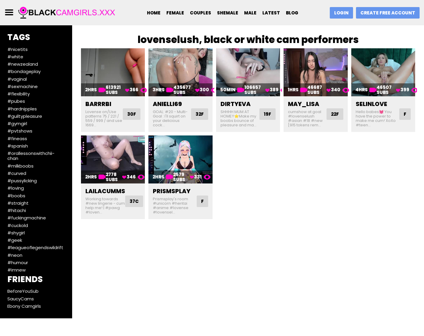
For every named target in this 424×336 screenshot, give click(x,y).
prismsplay (172, 191)
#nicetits (17, 49)
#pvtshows (19, 131)
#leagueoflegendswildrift (35, 247)
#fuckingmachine (26, 218)
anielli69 (167, 104)
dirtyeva (236, 104)
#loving (15, 188)
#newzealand (22, 64)
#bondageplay (24, 71)
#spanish (17, 146)
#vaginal (17, 79)
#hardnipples (22, 109)
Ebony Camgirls (24, 306)
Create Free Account (387, 13)
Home (153, 13)
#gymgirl (17, 123)
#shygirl (16, 233)
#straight (18, 203)
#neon (14, 255)
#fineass (17, 138)
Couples (200, 13)
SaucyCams (20, 299)
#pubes (16, 101)
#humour (17, 262)
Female (175, 13)
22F (335, 114)
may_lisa (303, 104)
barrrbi (98, 104)
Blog (292, 13)
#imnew (16, 270)
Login (341, 13)
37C (134, 201)
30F (131, 114)
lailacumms (105, 191)
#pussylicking (22, 181)
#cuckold (17, 225)
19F (267, 114)
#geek (14, 240)
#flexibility (18, 94)
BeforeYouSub (23, 291)
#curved (16, 173)
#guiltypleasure (24, 116)
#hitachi (16, 210)
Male (250, 13)
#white (15, 57)
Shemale (227, 13)
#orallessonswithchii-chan (30, 155)
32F (200, 114)
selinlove (371, 104)
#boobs (16, 196)
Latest (271, 13)
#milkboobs (20, 166)
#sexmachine (22, 86)
